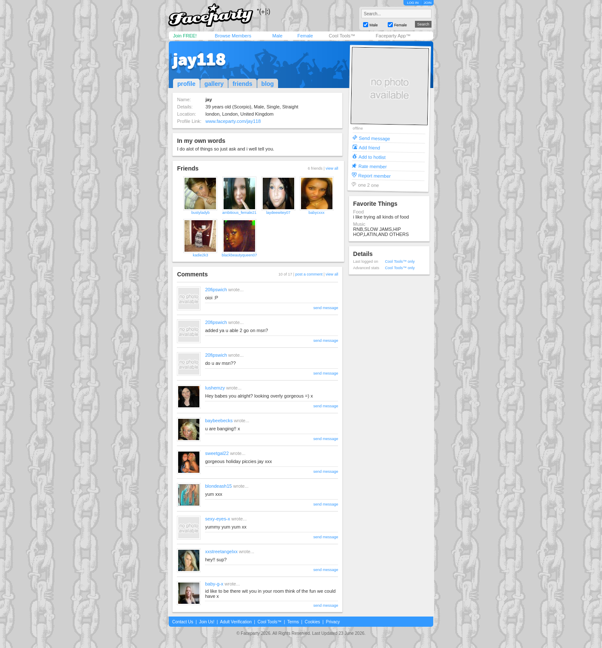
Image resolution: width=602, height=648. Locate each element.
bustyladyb (200, 212)
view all (332, 168)
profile (186, 83)
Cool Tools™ (342, 35)
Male (277, 35)
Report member (374, 175)
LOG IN (412, 3)
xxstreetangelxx (221, 551)
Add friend (369, 147)
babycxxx (317, 212)
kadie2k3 (200, 255)
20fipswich (216, 289)
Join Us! (206, 622)
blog (267, 83)
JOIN (428, 3)
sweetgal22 (217, 453)
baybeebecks (219, 420)
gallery (214, 83)
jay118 (199, 59)
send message (325, 308)
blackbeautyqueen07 (239, 255)
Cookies (312, 622)
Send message (374, 138)
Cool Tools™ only (400, 261)
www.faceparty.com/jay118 (233, 121)
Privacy (333, 622)
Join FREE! (185, 35)
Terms (293, 622)
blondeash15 (218, 486)
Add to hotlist (372, 156)
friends (243, 83)
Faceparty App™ (393, 35)
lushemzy (214, 387)
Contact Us (182, 622)
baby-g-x (214, 583)
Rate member (372, 166)
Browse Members (233, 35)
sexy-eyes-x (217, 518)
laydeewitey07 (278, 212)
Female (305, 35)
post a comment (309, 274)
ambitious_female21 (239, 212)
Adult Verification (236, 622)
